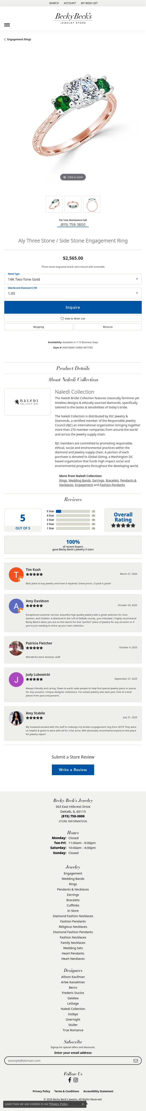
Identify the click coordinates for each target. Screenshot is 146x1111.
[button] (53, 3)
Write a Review (73, 770)
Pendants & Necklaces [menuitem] (73, 889)
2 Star (50, 524)
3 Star (50, 520)
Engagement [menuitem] (73, 873)
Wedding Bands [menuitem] (73, 879)
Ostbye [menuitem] (73, 1014)
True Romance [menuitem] (73, 1030)
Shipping (38, 327)
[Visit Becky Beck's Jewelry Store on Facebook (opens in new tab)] (69, 1080)
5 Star (50, 511)
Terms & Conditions (66, 1091)
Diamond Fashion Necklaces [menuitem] (73, 916)
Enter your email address (73, 1053)
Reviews (73, 499)
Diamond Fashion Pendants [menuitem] (73, 932)
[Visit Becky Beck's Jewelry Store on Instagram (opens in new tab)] (75, 1080)
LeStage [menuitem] (73, 1003)
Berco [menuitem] (73, 987)
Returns (108, 327)
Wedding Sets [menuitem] (73, 948)
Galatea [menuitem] (73, 998)
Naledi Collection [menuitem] (73, 1009)
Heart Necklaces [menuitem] (73, 959)
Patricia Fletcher (39, 643)
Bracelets (112, 480)
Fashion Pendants (112, 485)
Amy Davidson (37, 601)
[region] (73, 122)
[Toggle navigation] (7, 23)
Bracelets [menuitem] (73, 900)
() (93, 511)
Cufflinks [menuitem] (73, 905)
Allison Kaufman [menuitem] (73, 977)
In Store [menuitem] (73, 911)
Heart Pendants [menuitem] (73, 953)
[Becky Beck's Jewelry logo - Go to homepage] (73, 19)
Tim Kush (33, 569)
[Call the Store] (73, 816)
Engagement (84, 485)
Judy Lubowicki (38, 674)
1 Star (50, 528)
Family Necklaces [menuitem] (73, 943)
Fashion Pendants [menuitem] (73, 921)
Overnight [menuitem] (73, 1019)
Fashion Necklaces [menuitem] (73, 937)
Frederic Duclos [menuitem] (73, 993)
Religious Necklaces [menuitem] (73, 927)
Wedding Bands (80, 480)
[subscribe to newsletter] (135, 1060)
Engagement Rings (19, 39)
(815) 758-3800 (73, 224)
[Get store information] (73, 821)
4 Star (50, 515)
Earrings (98, 480)
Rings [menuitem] (73, 884)
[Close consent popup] (83, 1104)
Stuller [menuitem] (72, 1025)
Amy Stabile (35, 713)
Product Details (73, 367)
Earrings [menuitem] (73, 895)
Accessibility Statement (98, 1091)
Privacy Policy (41, 1091)
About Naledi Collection (73, 379)
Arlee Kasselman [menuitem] (73, 982)
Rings (63, 480)
